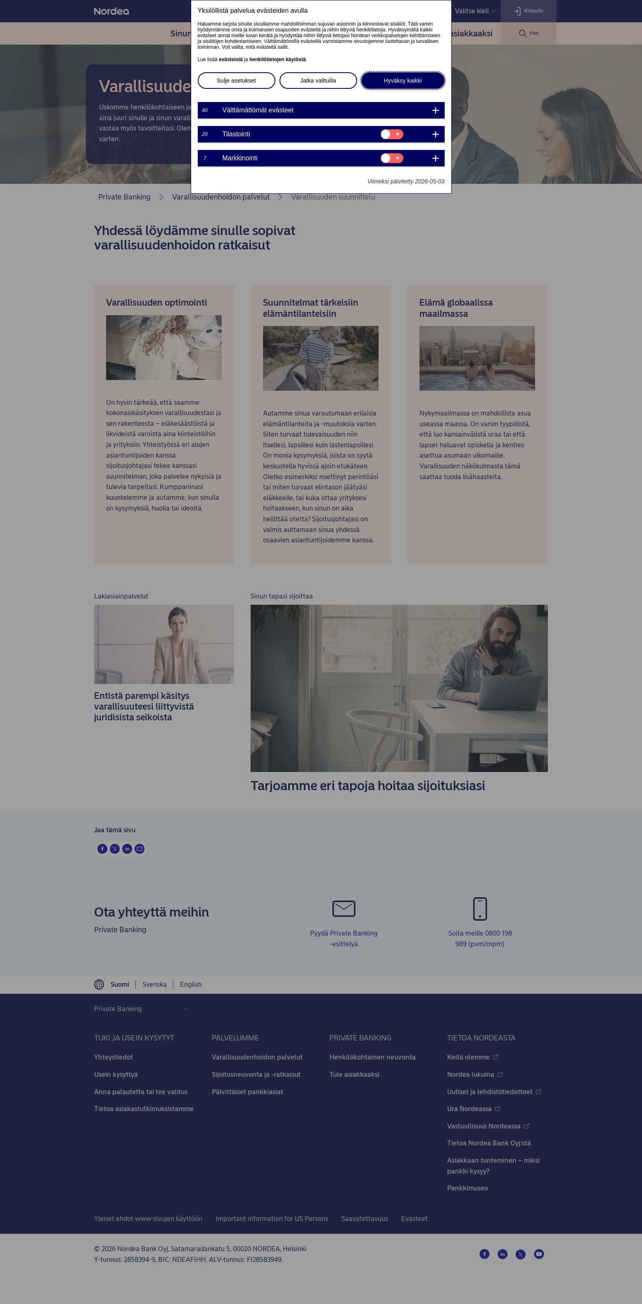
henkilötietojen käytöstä (277, 59)
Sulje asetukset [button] (236, 80)
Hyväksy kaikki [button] (403, 80)
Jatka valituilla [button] (318, 80)
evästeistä (231, 59)
